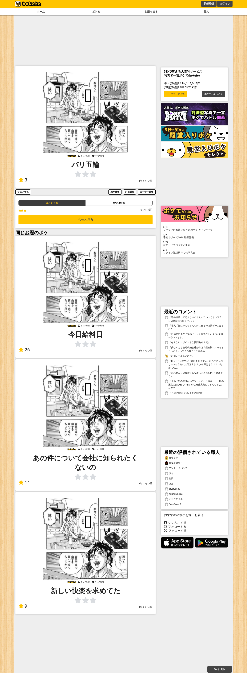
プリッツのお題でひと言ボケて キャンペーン (194, 228)
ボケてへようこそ (213, 94)
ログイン (225, 3)
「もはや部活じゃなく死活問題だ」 (185, 393)
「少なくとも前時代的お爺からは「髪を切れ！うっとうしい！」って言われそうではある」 (194, 349)
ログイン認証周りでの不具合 (194, 251)
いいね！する (175, 522)
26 (24, 349)
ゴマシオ (171, 458)
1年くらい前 (145, 180)
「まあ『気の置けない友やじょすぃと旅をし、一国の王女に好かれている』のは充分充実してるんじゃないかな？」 (194, 384)
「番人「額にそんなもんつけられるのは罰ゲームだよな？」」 (194, 327)
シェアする (23, 192)
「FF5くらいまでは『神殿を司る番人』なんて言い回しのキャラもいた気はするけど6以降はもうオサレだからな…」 (194, 364)
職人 (206, 11)
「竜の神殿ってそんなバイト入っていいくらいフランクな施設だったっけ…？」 (194, 319)
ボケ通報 (115, 192)
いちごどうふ (174, 499)
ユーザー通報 (146, 192)
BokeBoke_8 (173, 504)
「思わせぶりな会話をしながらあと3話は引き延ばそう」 (194, 374)
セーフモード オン (175, 94)
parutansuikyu (174, 494)
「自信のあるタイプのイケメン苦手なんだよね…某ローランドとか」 (194, 335)
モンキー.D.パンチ (176, 468)
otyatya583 (172, 489)
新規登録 (209, 3)
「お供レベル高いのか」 (179, 356)
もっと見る (85, 219)
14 (24, 482)
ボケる (96, 11)
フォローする (175, 526)
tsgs (169, 484)
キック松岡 (146, 209)
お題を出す (151, 11)
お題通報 (129, 192)
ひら (169, 473)
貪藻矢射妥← (173, 463)
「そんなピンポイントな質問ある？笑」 (187, 342)
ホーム (41, 11)
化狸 (169, 478)
